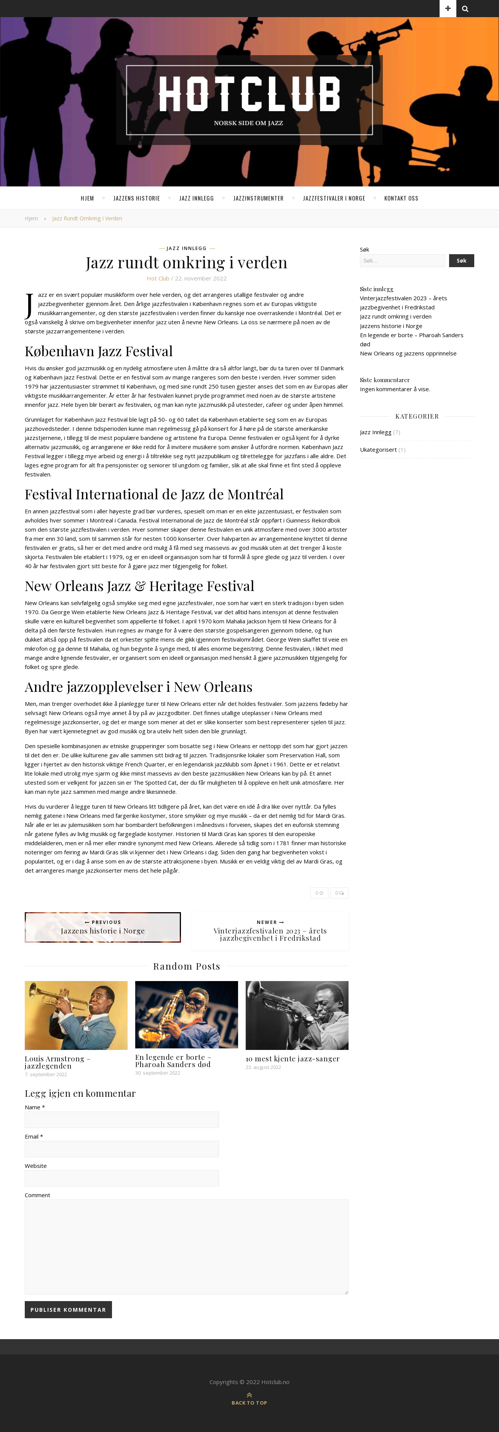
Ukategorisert (378, 449)
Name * (35, 1107)
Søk (364, 249)
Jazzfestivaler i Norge (334, 198)
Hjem (87, 198)
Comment (37, 1195)
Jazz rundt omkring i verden (396, 316)
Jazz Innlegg (196, 198)
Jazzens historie (136, 198)
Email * (34, 1136)
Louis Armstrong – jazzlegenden (58, 1061)
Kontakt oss (401, 198)
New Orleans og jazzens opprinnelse (408, 353)
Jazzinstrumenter (258, 198)
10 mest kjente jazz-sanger (293, 1058)
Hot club (158, 278)
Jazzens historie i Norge (391, 326)
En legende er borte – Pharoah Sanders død (173, 1060)
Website (36, 1165)
